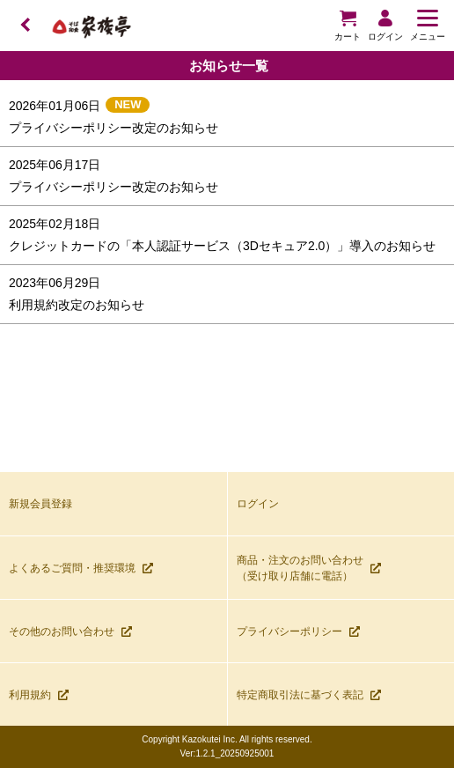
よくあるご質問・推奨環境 (81, 568)
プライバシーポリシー (298, 631)
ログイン (258, 504)
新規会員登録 (40, 504)
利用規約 (39, 695)
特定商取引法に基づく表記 (309, 695)
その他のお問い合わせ (70, 631)
